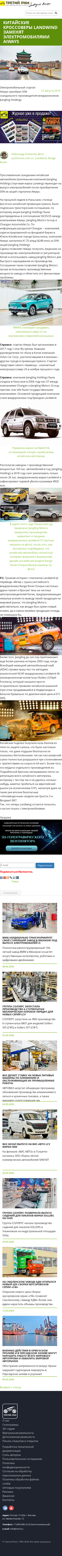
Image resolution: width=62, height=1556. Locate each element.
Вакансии (8, 1496)
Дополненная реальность (18, 1437)
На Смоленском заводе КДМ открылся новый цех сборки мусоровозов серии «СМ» (29, 1284)
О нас (5, 1420)
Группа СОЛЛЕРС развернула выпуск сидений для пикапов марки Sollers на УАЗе (28, 1215)
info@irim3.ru (12, 1528)
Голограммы (10, 1424)
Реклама (7, 1491)
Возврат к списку (10, 1387)
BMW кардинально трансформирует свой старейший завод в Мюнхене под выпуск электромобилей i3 (29, 940)
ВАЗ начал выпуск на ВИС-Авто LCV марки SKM (26, 1145)
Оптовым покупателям (16, 1487)
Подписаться (45, 865)
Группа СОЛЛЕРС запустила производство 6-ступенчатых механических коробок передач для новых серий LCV (27, 1010)
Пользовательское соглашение (22, 1459)
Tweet (15, 881)
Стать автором (11, 1455)
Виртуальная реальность (18, 1433)
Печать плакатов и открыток (20, 1441)
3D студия (8, 1428)
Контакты (8, 1500)
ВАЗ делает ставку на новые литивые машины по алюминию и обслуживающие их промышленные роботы (28, 1079)
